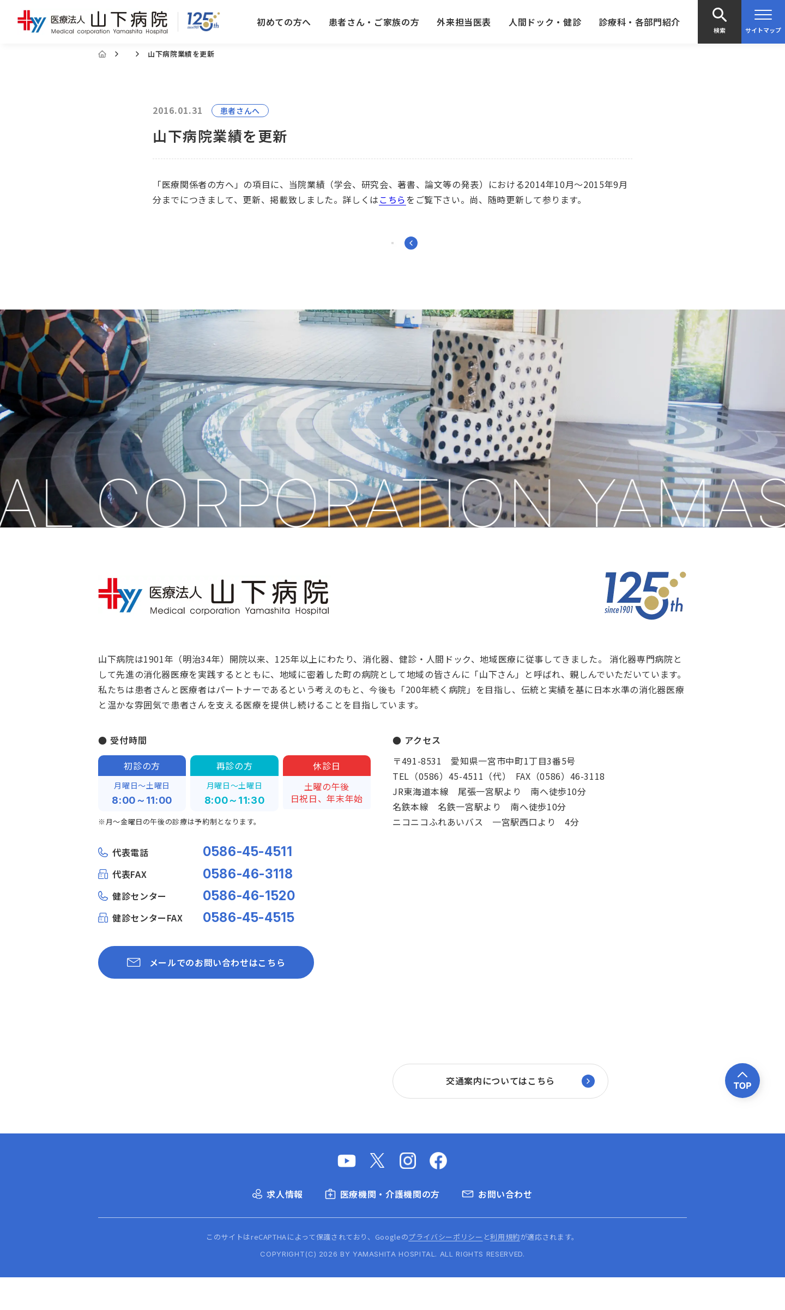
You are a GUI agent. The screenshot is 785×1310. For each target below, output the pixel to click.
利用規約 (505, 1269)
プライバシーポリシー (445, 1269)
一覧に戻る (393, 259)
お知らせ (142, 53)
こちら (392, 199)
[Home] (102, 54)
